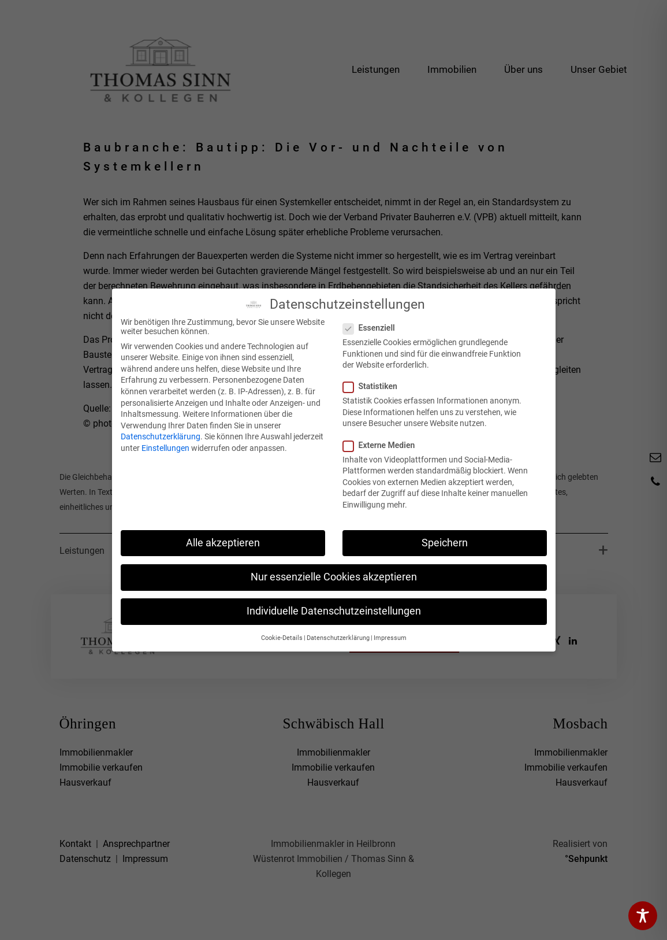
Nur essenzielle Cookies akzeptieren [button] (334, 577)
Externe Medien (382, 445)
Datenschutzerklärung (160, 436)
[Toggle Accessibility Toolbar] (642, 915)
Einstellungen (165, 448)
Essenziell (372, 327)
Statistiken (373, 386)
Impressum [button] (390, 638)
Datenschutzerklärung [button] (338, 638)
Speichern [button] (445, 543)
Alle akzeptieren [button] (223, 543)
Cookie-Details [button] (282, 638)
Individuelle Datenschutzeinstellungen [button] (334, 611)
